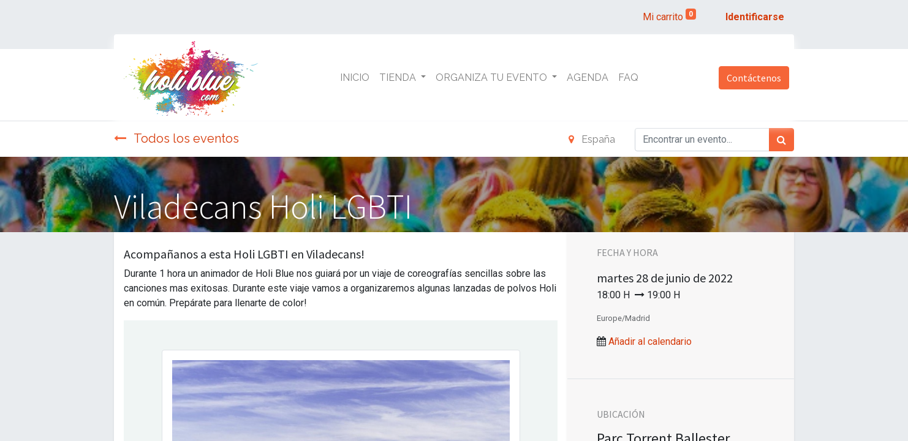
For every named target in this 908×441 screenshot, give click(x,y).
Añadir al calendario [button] (650, 341)
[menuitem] (354, 78)
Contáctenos (754, 78)
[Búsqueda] (781, 139)
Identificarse (754, 17)
